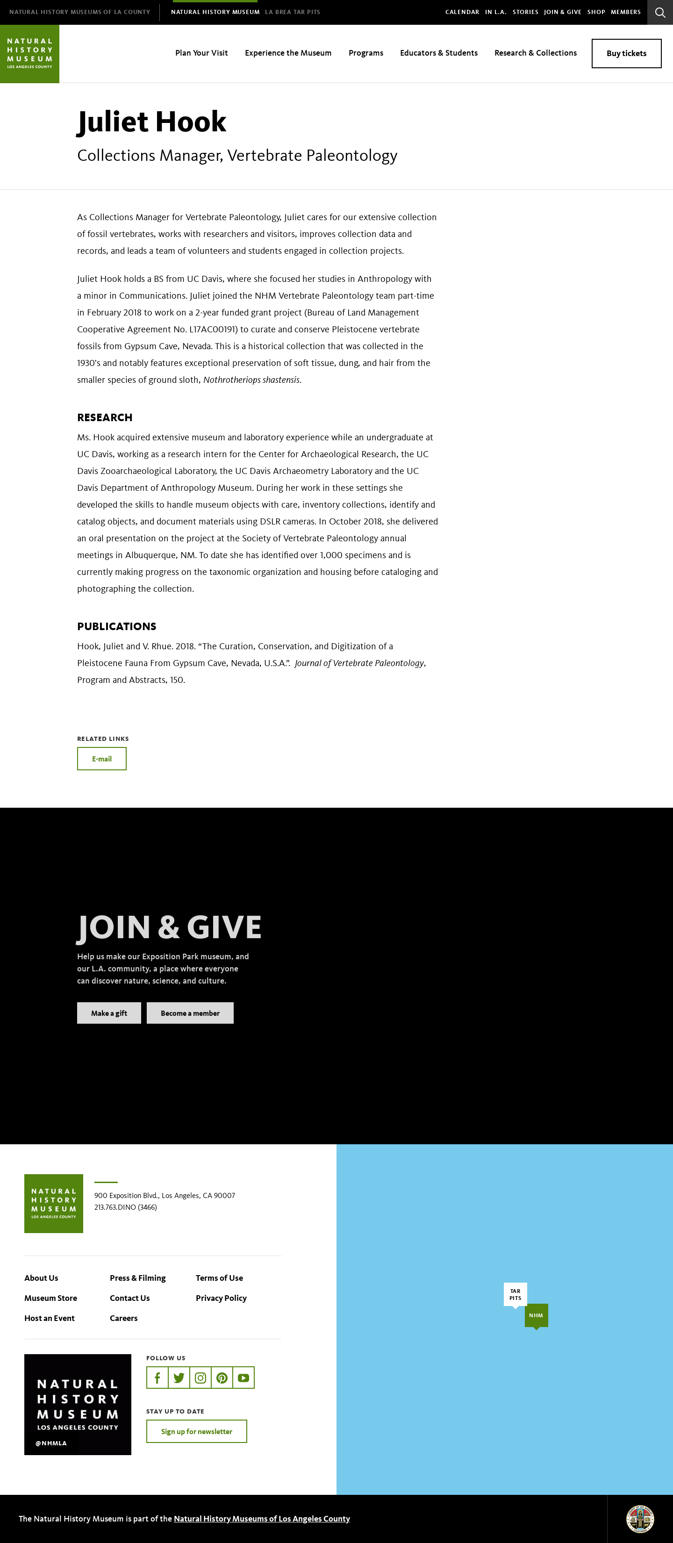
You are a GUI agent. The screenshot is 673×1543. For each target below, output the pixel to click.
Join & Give (563, 12)
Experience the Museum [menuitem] (288, 53)
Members (626, 12)
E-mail (102, 758)
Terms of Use (219, 1278)
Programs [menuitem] (366, 53)
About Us (41, 1278)
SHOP (596, 12)
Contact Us (130, 1298)
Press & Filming (138, 1278)
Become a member (190, 1027)
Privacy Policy (221, 1298)
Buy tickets (627, 53)
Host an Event (49, 1318)
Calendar (462, 12)
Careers (124, 1318)
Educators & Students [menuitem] (439, 53)
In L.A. (496, 12)
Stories (526, 12)
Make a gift (109, 1027)
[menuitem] (79, 12)
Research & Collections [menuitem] (535, 53)
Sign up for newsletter (196, 1431)
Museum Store (50, 1298)
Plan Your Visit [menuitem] (201, 53)
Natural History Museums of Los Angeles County (262, 1519)
